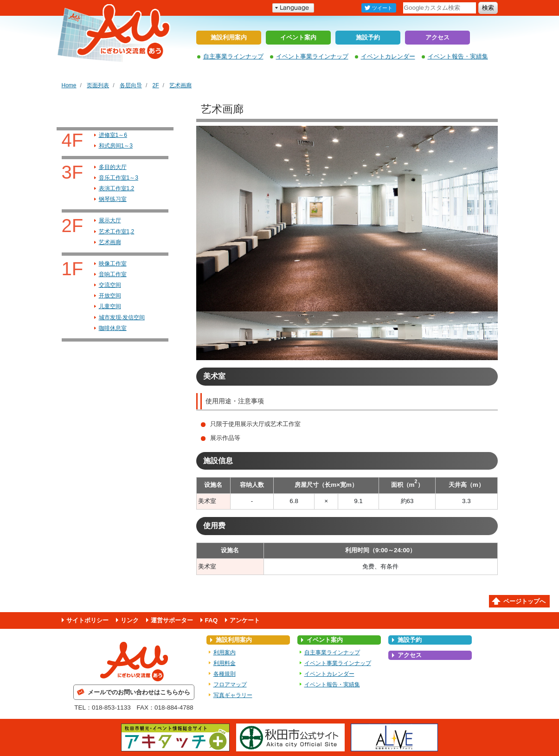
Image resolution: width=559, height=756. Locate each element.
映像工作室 (113, 263)
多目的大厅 (113, 167)
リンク (130, 620)
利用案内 (224, 652)
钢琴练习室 (113, 199)
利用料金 (224, 663)
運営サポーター (172, 620)
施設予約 (368, 37)
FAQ (211, 620)
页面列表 (98, 85)
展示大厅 (110, 220)
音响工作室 (113, 274)
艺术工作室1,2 (117, 231)
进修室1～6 (113, 135)
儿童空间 (110, 306)
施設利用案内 (229, 37)
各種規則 (224, 674)
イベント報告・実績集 (458, 56)
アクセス (437, 37)
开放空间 (110, 295)
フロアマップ (230, 684)
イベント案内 (298, 37)
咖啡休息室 (113, 328)
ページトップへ (524, 601)
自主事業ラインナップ (233, 56)
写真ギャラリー (232, 695)
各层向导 (131, 85)
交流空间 (110, 285)
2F (156, 85)
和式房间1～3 (116, 145)
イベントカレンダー (388, 56)
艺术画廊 (180, 85)
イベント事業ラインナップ (312, 56)
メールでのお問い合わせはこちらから (139, 692)
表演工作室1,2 (117, 188)
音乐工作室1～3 (118, 177)
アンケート (245, 620)
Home (69, 85)
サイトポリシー (87, 620)
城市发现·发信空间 (122, 317)
